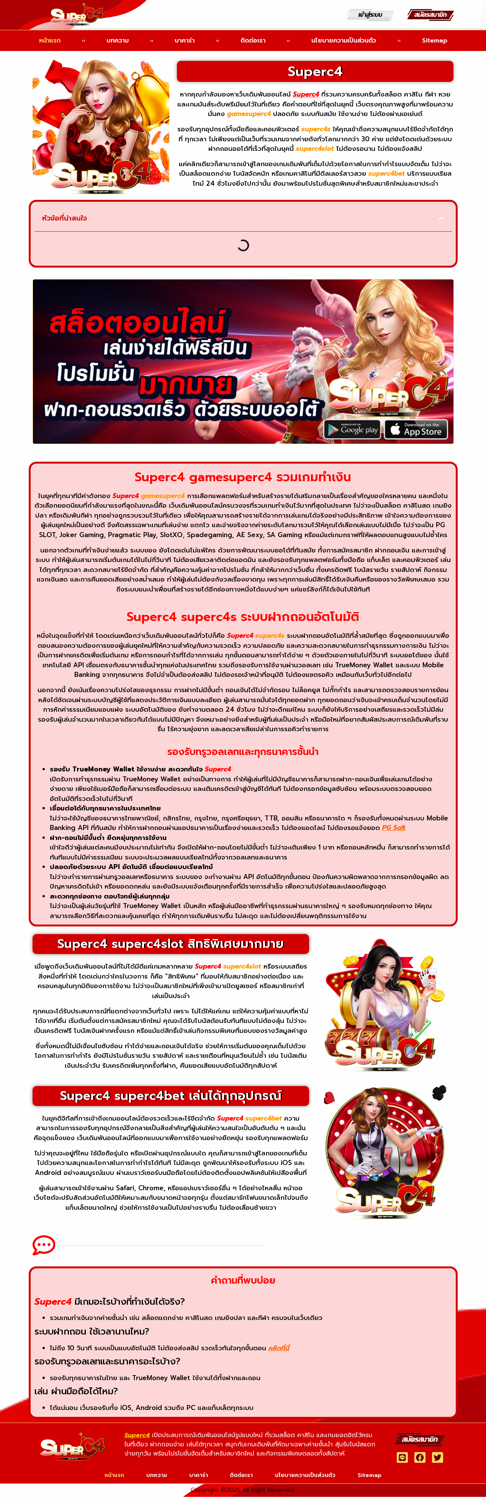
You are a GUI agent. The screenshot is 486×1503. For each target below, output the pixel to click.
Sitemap (434, 40)
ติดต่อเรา (253, 40)
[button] (441, 218)
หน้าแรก (50, 40)
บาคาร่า (185, 40)
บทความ (117, 40)
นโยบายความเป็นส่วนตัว (343, 40)
